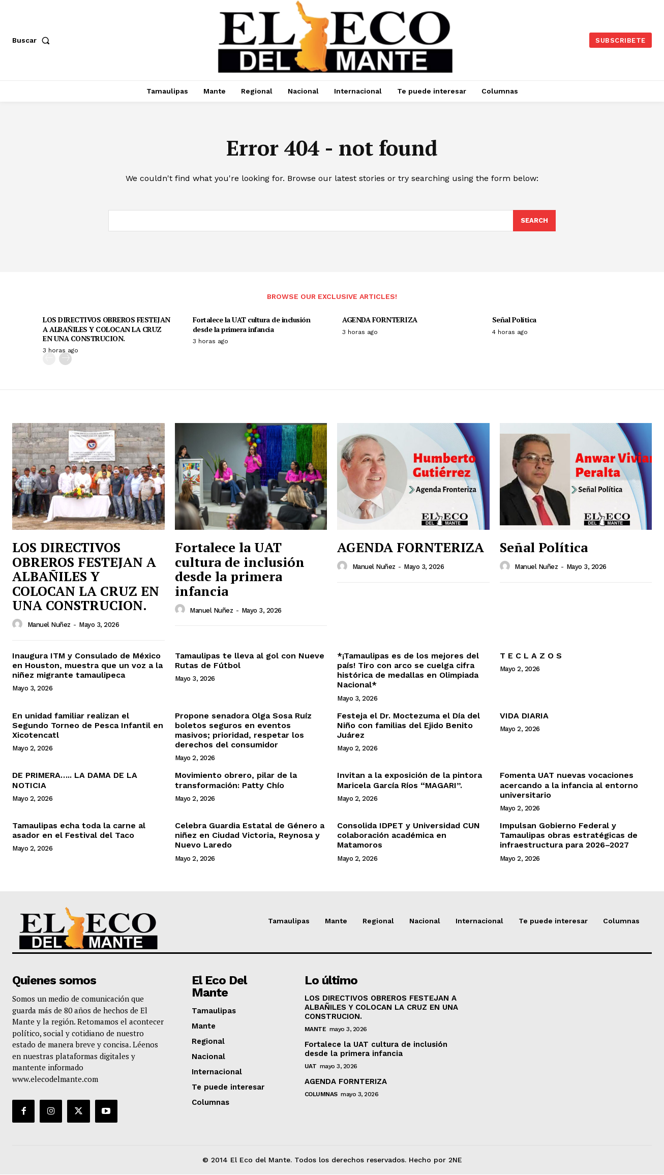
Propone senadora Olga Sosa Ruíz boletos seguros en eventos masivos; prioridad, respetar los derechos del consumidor (243, 730)
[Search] (534, 221)
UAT (311, 1066)
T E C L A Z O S (531, 656)
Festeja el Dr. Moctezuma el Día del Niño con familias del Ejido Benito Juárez (408, 725)
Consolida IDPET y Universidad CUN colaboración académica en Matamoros (408, 835)
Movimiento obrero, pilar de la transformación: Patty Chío (236, 780)
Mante (315, 1029)
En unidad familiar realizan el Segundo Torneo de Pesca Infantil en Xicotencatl (87, 725)
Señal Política (514, 320)
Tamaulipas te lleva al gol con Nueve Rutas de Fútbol (249, 661)
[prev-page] (49, 358)
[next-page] (65, 358)
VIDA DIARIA (524, 716)
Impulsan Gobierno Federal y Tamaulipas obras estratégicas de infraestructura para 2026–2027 (569, 835)
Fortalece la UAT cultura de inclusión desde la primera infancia (252, 324)
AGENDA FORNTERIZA (379, 320)
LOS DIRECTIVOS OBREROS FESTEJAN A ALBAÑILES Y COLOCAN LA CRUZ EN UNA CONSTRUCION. (106, 329)
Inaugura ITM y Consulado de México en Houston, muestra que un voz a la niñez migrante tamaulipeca (87, 665)
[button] (33, 40)
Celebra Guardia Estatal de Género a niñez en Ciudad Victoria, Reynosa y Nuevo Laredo (249, 835)
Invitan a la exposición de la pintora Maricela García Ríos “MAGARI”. (409, 780)
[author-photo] (18, 624)
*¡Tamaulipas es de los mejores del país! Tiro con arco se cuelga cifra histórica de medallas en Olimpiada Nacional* (408, 670)
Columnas (321, 1094)
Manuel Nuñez (49, 625)
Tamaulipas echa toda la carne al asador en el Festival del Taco (78, 830)
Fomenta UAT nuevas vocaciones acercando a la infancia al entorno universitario (569, 785)
